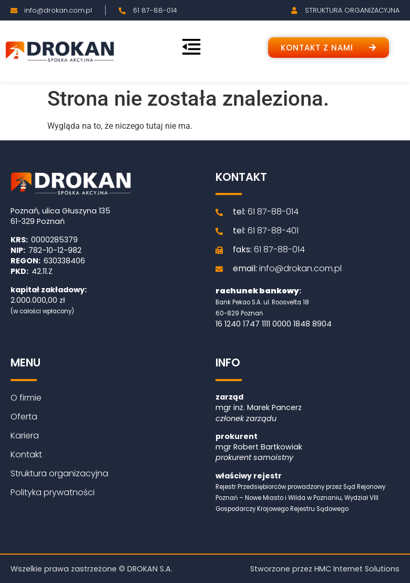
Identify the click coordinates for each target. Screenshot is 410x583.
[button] (328, 47)
